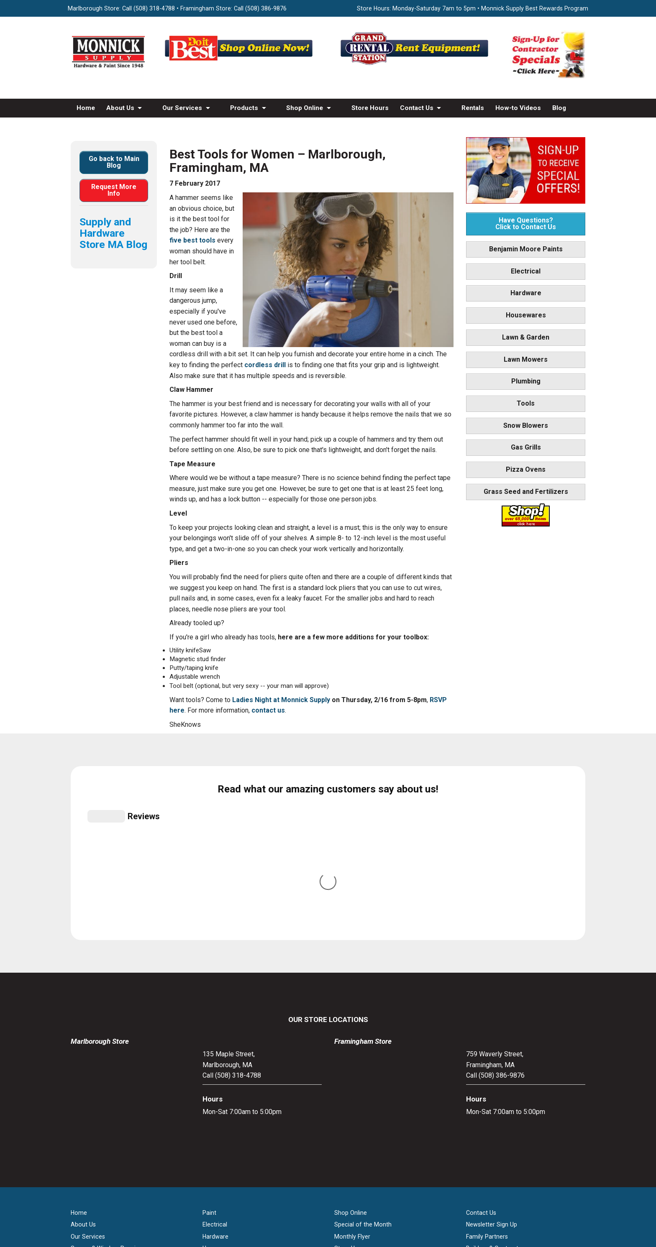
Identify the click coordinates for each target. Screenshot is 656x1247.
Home (86, 108)
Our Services (182, 108)
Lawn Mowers (526, 359)
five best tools (192, 240)
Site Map (478, 1098)
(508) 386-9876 (266, 8)
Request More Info (113, 190)
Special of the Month (363, 1051)
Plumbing (526, 381)
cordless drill (265, 365)
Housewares (526, 315)
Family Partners (487, 1063)
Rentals (472, 108)
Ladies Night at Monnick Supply (281, 700)
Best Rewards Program (365, 1086)
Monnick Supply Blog (494, 1086)
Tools (526, 403)
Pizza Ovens (526, 469)
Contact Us (416, 108)
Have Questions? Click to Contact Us (525, 223)
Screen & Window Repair (104, 1074)
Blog (559, 108)
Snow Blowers (525, 425)
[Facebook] (319, 1160)
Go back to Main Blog (114, 162)
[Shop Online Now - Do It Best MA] (240, 65)
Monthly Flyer (352, 1063)
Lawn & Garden (525, 337)
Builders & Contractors (496, 1074)
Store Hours (370, 108)
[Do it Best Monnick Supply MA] (328, 1188)
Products (244, 108)
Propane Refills (91, 1086)
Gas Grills (526, 447)
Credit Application (358, 1098)
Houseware (217, 1074)
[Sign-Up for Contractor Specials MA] (547, 77)
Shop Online (304, 108)
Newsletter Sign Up (491, 1051)
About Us (120, 108)
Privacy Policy (328, 1217)
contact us (268, 710)
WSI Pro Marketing (434, 1202)
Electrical (526, 271)
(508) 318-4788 (154, 8)
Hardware (525, 293)
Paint (209, 1039)
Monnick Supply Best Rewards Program (534, 8)
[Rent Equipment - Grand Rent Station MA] (415, 65)
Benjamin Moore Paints (526, 249)
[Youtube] (337, 1160)
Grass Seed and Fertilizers (526, 492)
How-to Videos (518, 108)
